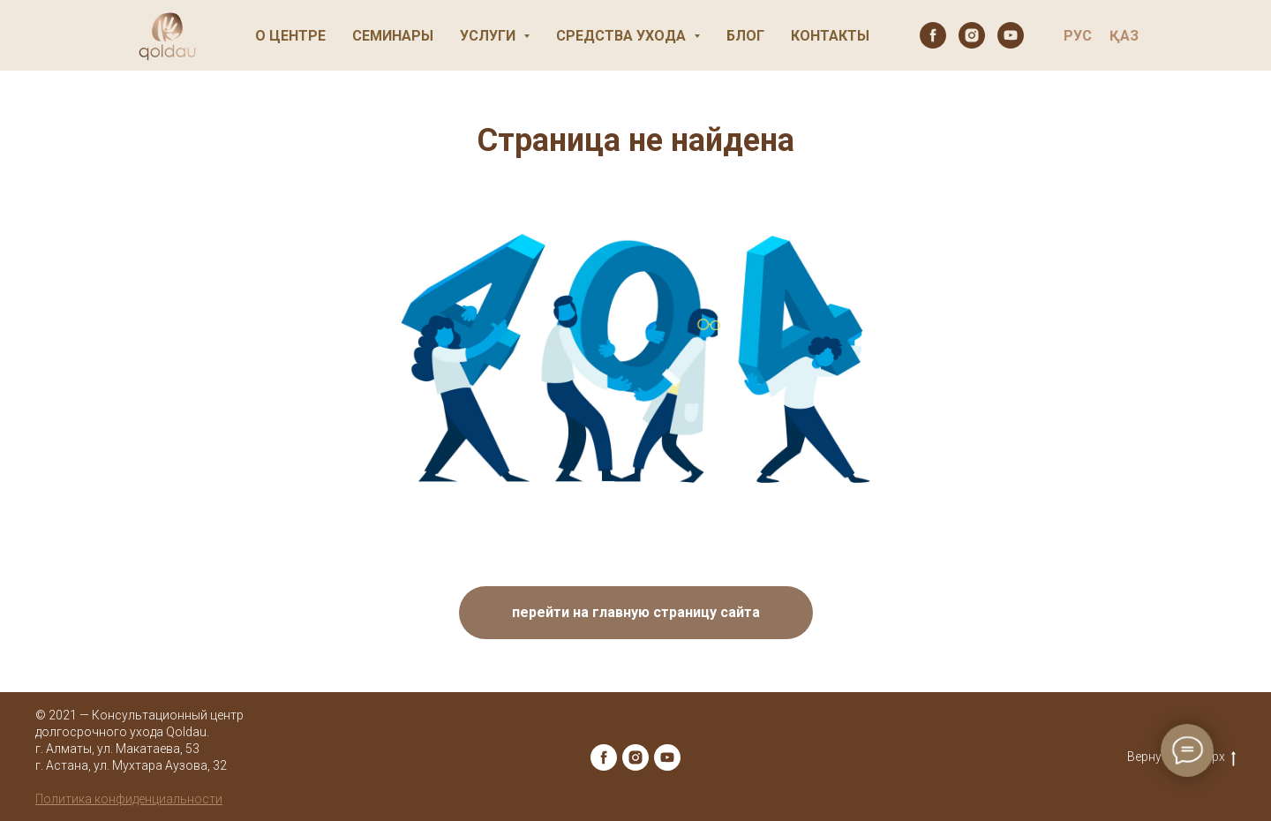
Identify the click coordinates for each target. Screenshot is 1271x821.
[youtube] (1010, 35)
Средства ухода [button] (622, 35)
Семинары (392, 35)
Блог (745, 35)
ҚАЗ (1124, 35)
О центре (290, 35)
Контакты (830, 35)
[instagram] (972, 35)
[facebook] (933, 35)
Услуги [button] (489, 35)
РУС (1078, 35)
